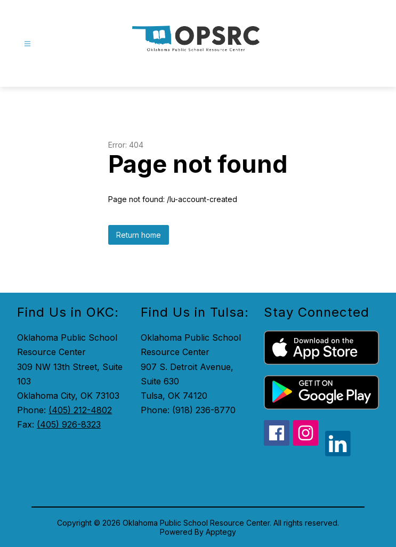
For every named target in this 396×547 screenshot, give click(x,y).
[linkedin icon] (338, 453)
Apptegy (221, 531)
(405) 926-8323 (69, 424)
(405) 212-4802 (80, 410)
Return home (138, 234)
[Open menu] (27, 44)
